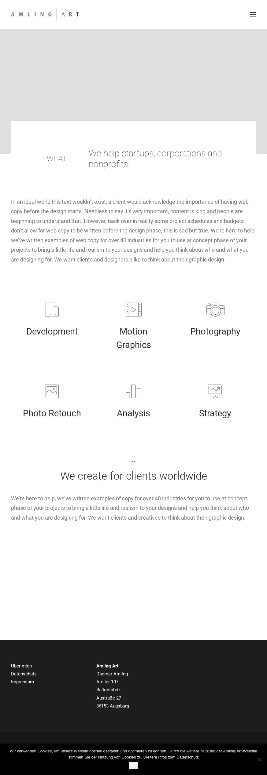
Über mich (21, 666)
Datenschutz (23, 674)
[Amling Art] (45, 14)
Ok (133, 765)
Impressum (22, 682)
